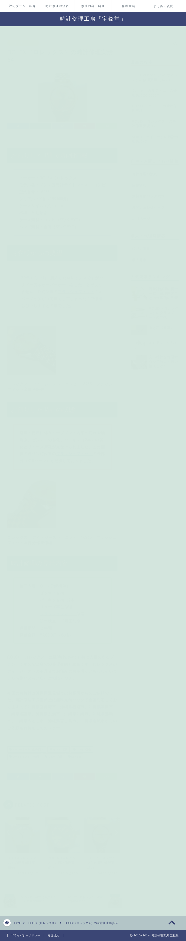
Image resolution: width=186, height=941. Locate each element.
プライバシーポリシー (25, 935)
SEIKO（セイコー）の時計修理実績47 (155, 136)
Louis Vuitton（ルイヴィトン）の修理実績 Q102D (155, 75)
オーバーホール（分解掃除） (26, 747)
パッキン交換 (82, 747)
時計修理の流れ (57, 6)
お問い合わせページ (148, 205)
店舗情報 (139, 183)
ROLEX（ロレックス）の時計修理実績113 (154, 121)
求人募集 (139, 257)
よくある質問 (163, 6)
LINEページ (141, 216)
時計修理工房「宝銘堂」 (93, 18)
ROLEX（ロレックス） (23, 40)
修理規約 (53, 935)
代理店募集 (141, 246)
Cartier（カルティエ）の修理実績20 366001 (154, 90)
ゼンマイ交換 (58, 747)
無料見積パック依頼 (148, 194)
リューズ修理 (53, 754)
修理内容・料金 (93, 6)
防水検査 (74, 754)
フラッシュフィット (76, 289)
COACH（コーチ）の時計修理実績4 (154, 105)
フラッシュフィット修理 (24, 754)
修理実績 (128, 6)
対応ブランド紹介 (22, 6)
